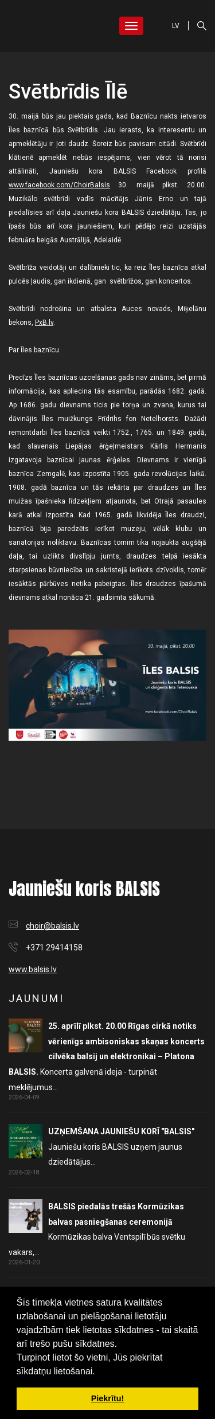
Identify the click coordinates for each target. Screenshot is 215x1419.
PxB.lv (44, 323)
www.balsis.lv (33, 969)
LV (175, 26)
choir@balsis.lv (52, 925)
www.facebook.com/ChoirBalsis (59, 185)
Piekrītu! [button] (107, 1398)
